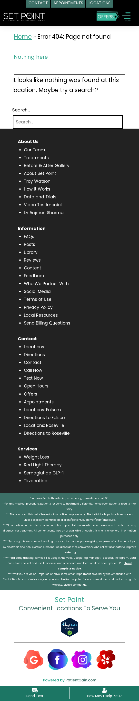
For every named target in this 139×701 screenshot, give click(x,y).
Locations (34, 347)
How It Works (37, 189)
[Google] (33, 659)
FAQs (29, 237)
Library (31, 252)
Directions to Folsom (45, 418)
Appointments (39, 402)
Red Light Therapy (43, 465)
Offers (30, 394)
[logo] (24, 17)
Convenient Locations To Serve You (69, 608)
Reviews (32, 260)
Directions (34, 355)
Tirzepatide (35, 481)
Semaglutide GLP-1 (44, 473)
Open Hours (36, 386)
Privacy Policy (38, 307)
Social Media (37, 291)
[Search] (68, 122)
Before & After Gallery (47, 166)
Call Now (33, 370)
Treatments (36, 158)
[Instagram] (81, 659)
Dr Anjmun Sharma (44, 213)
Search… (21, 110)
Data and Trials (40, 197)
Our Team (34, 150)
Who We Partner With (46, 284)
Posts (29, 244)
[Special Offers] (108, 15)
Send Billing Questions (47, 323)
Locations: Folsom (42, 410)
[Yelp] (105, 659)
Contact (32, 362)
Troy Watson (37, 181)
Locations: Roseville (44, 425)
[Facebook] (57, 659)
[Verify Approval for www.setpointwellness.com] (70, 627)
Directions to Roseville (47, 433)
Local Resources (41, 315)
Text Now (33, 378)
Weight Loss (36, 457)
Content (32, 268)
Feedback (34, 276)
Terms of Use (37, 299)
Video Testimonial (43, 205)
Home (23, 37)
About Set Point (40, 173)
